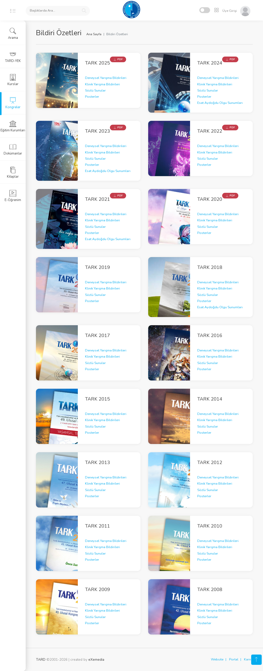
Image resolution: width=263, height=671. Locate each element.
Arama (13, 33)
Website (217, 659)
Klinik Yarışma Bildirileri (102, 84)
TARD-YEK (13, 56)
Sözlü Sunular (95, 90)
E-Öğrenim (13, 195)
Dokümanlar (13, 149)
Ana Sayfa (93, 34)
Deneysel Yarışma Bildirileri (105, 78)
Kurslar (12, 80)
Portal (233, 659)
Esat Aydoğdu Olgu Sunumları (220, 103)
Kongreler (13, 103)
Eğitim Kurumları (13, 126)
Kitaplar (13, 172)
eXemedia (96, 659)
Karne (248, 659)
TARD (40, 659)
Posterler (92, 96)
